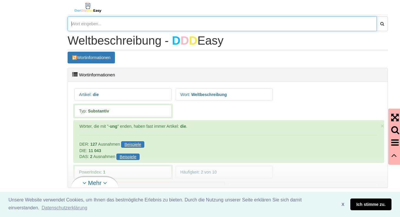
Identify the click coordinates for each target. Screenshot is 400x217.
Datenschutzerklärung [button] (64, 207)
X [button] (343, 204)
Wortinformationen (94, 57)
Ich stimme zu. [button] (371, 204)
